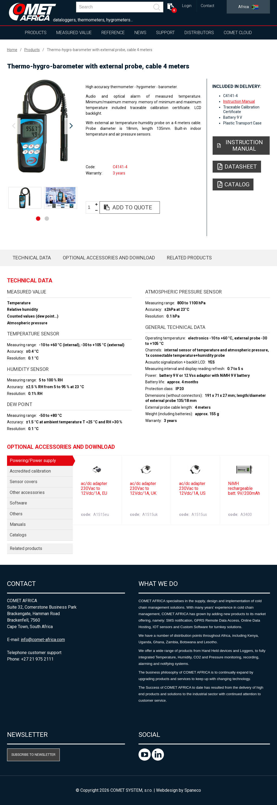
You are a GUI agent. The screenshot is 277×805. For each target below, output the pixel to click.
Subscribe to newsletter (33, 755)
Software (18, 503)
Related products (189, 257)
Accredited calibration (30, 471)
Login (187, 6)
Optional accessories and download (109, 257)
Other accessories (27, 492)
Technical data (31, 257)
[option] (42, 126)
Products (36, 32)
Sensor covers (23, 481)
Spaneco (192, 790)
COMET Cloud (238, 32)
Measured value (74, 32)
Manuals (18, 524)
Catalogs (18, 534)
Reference (113, 32)
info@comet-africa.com (43, 639)
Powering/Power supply (33, 460)
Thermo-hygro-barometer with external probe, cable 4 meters (99, 50)
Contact (207, 6)
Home (12, 50)
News (140, 32)
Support (165, 32)
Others (16, 513)
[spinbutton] (91, 207)
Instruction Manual (239, 101)
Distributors (199, 32)
